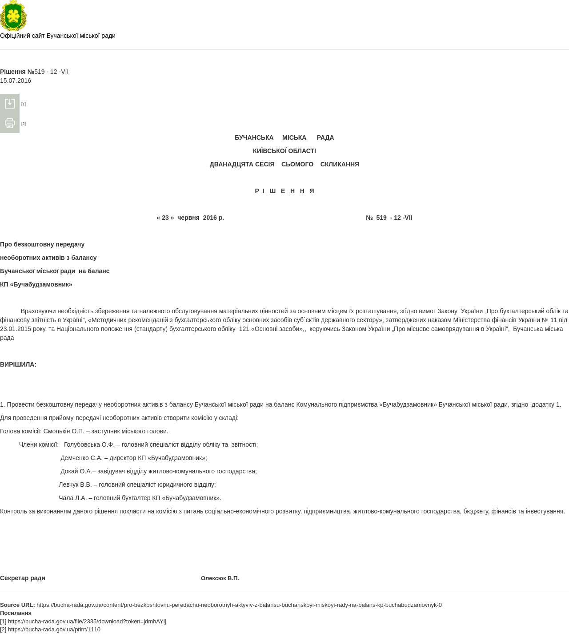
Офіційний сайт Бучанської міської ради (58, 35)
